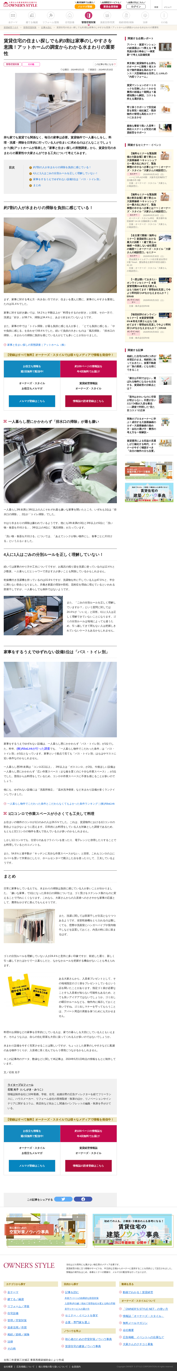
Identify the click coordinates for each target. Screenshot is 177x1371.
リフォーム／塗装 (18, 1306)
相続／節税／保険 (18, 1334)
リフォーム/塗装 (51, 22)
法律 (145, 22)
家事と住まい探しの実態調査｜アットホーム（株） (37, 344)
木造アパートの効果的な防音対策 (82, 1298)
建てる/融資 (32, 22)
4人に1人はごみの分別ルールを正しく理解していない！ (65, 173)
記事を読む (72, 1292)
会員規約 (76, 1366)
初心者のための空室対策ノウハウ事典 (88, 1339)
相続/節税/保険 (126, 22)
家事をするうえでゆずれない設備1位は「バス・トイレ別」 (67, 179)
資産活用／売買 (17, 1327)
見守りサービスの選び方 (77, 1309)
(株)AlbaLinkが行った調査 (33, 748)
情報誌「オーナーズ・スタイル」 (143, 1316)
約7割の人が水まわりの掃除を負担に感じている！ (62, 167)
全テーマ (12, 22)
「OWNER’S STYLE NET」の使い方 (145, 1309)
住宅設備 (69, 22)
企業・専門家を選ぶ (77, 1322)
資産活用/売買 (107, 22)
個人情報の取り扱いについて (53, 1366)
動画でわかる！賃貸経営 (138, 1292)
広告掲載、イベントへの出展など (143, 1337)
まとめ (37, 185)
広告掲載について (25, 1366)
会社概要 (128, 1330)
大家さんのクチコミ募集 (138, 1344)
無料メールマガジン (135, 1323)
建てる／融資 (15, 1299)
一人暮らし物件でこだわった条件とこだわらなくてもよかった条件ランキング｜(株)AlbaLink (61, 803)
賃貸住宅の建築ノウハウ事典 (83, 1346)
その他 (164, 22)
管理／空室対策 (17, 1320)
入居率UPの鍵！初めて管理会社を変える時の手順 (90, 1303)
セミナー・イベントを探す (81, 1315)
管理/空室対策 (88, 22)
